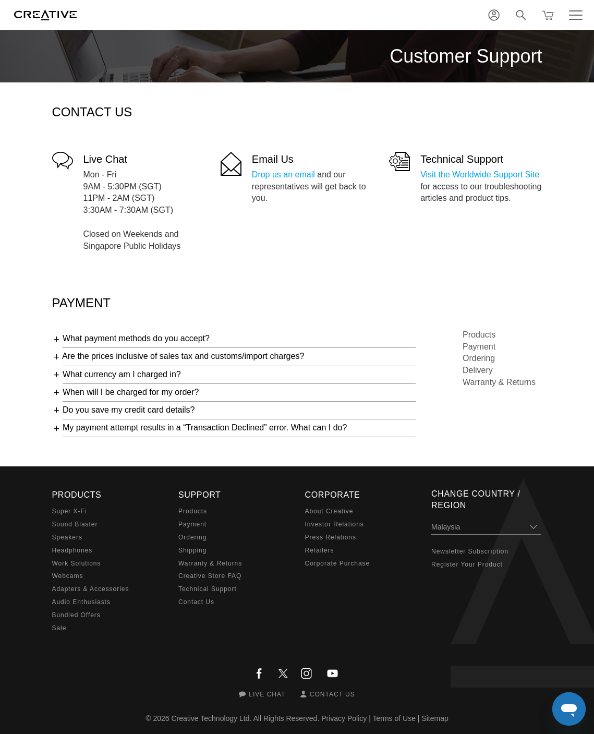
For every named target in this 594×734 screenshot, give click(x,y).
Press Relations (330, 537)
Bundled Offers (76, 615)
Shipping (192, 550)
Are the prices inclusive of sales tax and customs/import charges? (183, 356)
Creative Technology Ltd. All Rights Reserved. (246, 718)
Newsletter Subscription (469, 551)
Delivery (478, 370)
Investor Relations (334, 524)
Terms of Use (393, 718)
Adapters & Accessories (90, 589)
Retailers (319, 550)
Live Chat (105, 159)
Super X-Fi (69, 511)
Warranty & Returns (499, 382)
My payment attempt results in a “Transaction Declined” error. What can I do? (205, 427)
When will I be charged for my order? (131, 392)
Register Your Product (467, 564)
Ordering (479, 358)
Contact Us (196, 602)
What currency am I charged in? (122, 374)
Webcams (67, 576)
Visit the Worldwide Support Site (479, 174)
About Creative (329, 511)
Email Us (273, 159)
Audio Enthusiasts (81, 602)
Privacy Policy (344, 718)
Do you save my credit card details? (129, 409)
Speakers (67, 537)
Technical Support (461, 159)
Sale (59, 628)
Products (479, 334)
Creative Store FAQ (209, 576)
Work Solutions (76, 563)
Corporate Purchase (337, 563)
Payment (479, 346)
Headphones (72, 550)
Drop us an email (283, 174)
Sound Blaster (75, 524)
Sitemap (434, 718)
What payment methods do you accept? (136, 338)
